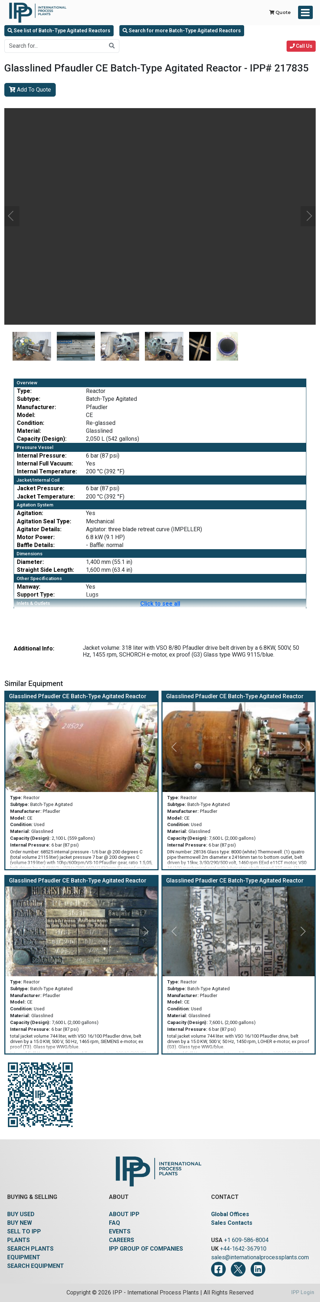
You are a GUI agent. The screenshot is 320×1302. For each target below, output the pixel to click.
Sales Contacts (231, 1222)
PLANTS (18, 1240)
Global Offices (230, 1214)
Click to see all (160, 603)
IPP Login (302, 1292)
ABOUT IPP (124, 1214)
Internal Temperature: (47, 471)
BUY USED (21, 1214)
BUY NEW (19, 1222)
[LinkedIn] (258, 1269)
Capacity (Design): (42, 438)
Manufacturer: (36, 407)
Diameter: (30, 562)
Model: (26, 415)
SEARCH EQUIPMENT (35, 1265)
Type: (24, 391)
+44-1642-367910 (243, 1248)
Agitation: (30, 513)
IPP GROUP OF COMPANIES (146, 1248)
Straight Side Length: (45, 569)
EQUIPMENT (23, 1257)
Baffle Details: (36, 545)
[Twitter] (238, 1269)
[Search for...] (54, 46)
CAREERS (121, 1240)
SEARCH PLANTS (30, 1248)
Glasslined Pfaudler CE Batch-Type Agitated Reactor (77, 696)
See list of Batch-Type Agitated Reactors (59, 30)
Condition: (30, 423)
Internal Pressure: (42, 455)
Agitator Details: (39, 529)
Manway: (28, 586)
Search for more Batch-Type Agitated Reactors (182, 30)
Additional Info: (34, 648)
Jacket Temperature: (46, 496)
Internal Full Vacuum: (45, 463)
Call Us (301, 46)
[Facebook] (218, 1269)
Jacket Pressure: (40, 488)
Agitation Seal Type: (44, 521)
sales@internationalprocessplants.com (260, 1257)
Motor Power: (36, 537)
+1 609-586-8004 (246, 1240)
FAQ (114, 1222)
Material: (29, 430)
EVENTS (120, 1231)
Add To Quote (30, 89)
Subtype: (28, 398)
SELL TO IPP (24, 1231)
